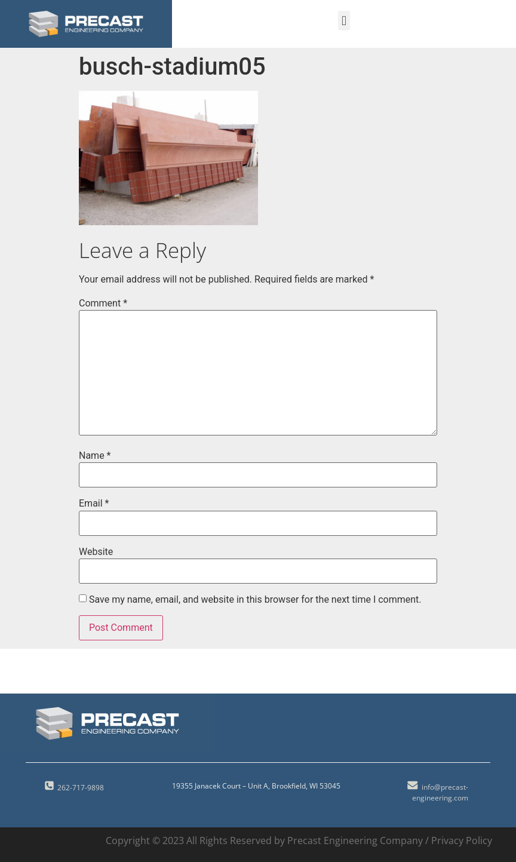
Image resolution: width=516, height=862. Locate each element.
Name (95, 456)
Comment (103, 303)
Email (94, 503)
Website (96, 552)
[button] (343, 20)
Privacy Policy (461, 840)
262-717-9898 (80, 788)
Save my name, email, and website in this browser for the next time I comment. (255, 600)
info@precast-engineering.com (440, 792)
